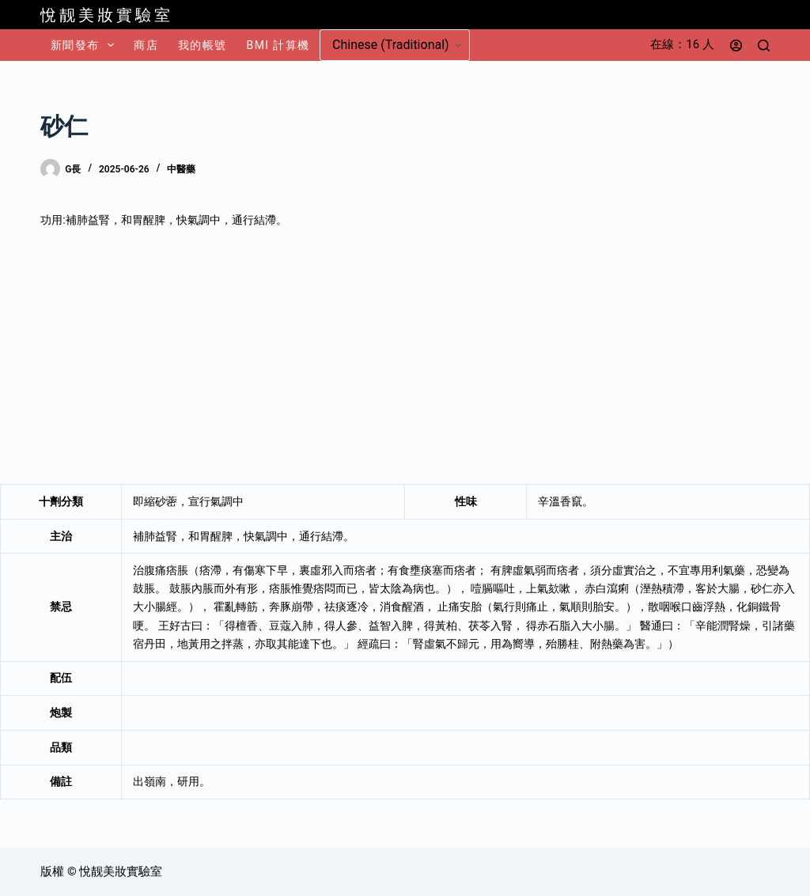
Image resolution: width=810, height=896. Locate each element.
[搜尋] (764, 45)
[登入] (736, 45)
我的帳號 (202, 45)
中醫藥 (181, 169)
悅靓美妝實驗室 (106, 15)
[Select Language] (395, 45)
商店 (146, 45)
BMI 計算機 (278, 45)
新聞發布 (85, 45)
